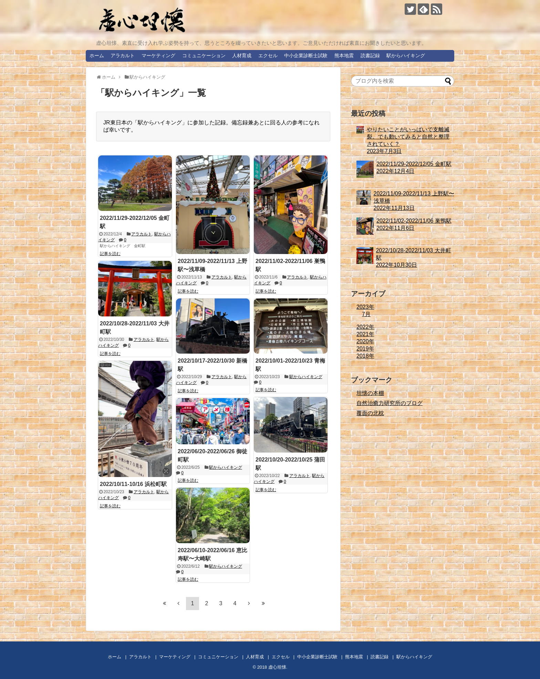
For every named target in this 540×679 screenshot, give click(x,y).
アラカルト (123, 55)
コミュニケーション (204, 55)
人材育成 (241, 55)
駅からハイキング (405, 55)
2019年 (365, 349)
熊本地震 (344, 55)
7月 (366, 314)
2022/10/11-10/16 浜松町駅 (133, 484)
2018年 (365, 356)
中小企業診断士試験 (306, 55)
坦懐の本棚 (370, 393)
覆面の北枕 (370, 413)
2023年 (365, 307)
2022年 (365, 327)
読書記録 (370, 55)
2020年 (365, 341)
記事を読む (110, 253)
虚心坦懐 (277, 667)
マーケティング (158, 55)
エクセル (268, 55)
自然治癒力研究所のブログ (389, 403)
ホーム (97, 55)
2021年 (365, 334)
